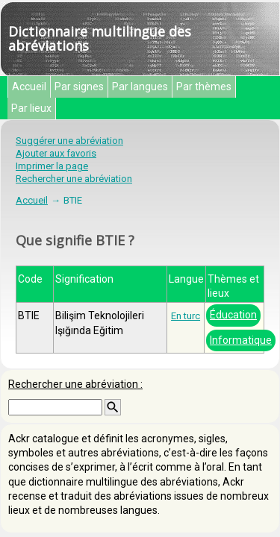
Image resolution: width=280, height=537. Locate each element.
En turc (185, 315)
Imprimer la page (52, 166)
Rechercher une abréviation (74, 178)
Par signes (79, 86)
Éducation (233, 315)
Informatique (241, 340)
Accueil (29, 86)
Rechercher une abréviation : (75, 384)
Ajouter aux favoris (56, 153)
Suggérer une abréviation (69, 140)
